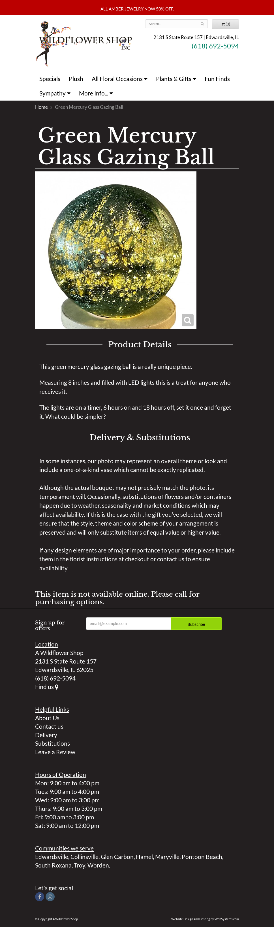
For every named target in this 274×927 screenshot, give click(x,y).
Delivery (46, 734)
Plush (76, 78)
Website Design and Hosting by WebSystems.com (205, 919)
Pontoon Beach (202, 856)
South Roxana (53, 865)
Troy (79, 865)
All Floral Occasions (117, 78)
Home (41, 107)
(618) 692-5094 (215, 46)
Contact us (49, 726)
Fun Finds (217, 78)
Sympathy (52, 93)
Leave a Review (55, 751)
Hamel (144, 856)
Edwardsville (51, 856)
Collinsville (84, 856)
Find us (46, 686)
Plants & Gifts (173, 78)
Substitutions (52, 743)
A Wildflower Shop (84, 43)
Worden (98, 865)
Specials (49, 78)
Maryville (167, 856)
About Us (47, 717)
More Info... (93, 93)
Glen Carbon (117, 856)
